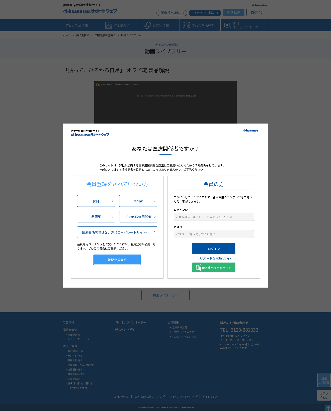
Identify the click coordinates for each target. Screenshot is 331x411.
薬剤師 (138, 201)
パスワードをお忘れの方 (213, 258)
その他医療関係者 (138, 216)
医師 (96, 201)
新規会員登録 (117, 259)
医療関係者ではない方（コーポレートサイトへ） (117, 232)
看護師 (96, 216)
